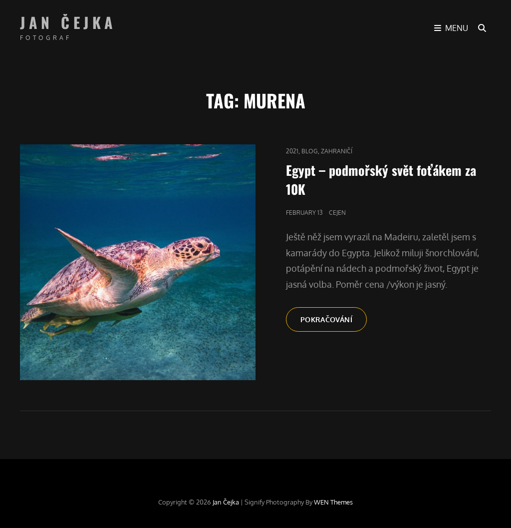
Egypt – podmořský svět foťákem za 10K (381, 179)
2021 (292, 151)
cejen (337, 212)
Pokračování (333, 323)
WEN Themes (333, 502)
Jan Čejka (68, 22)
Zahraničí (336, 151)
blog (309, 151)
